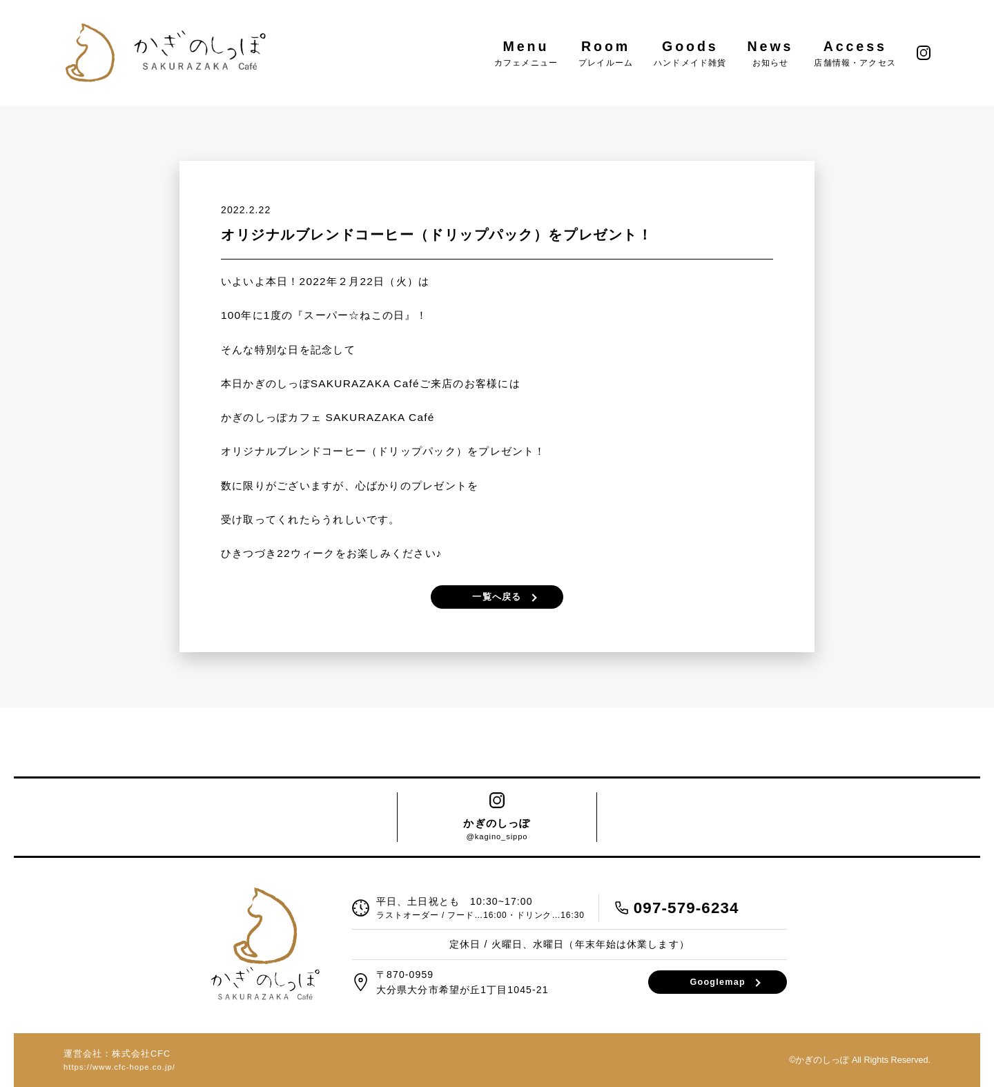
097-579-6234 (686, 908)
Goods (690, 53)
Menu (526, 53)
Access (855, 53)
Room (605, 53)
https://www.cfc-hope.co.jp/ (119, 1067)
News (771, 53)
